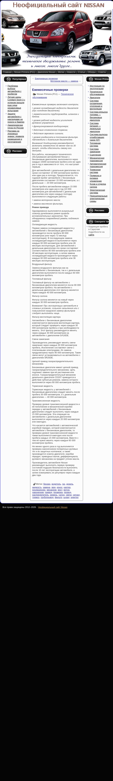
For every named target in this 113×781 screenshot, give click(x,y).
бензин (46, 484)
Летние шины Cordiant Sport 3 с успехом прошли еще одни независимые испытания (16, 104)
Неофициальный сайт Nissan (52, 507)
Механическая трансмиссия (97, 159)
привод (48, 492)
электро (74, 497)
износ (60, 487)
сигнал (76, 495)
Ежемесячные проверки (50, 89)
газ (63, 484)
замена (46, 487)
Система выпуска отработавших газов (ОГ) (98, 137)
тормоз (35, 497)
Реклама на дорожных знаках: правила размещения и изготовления (16, 136)
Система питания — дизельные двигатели (95, 127)
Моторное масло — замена (64, 81)
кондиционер (39, 490)
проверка (58, 492)
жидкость (37, 487)
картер (67, 487)
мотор (67, 490)
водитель (56, 484)
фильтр (58, 497)
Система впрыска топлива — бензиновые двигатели (99, 116)
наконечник (38, 492)
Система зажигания (95, 150)
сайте (91, 235)
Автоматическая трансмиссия (98, 165)
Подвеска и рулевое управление (96, 178)
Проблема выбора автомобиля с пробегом (14, 90)
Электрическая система (97, 191)
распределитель (40, 495)
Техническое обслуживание (97, 93)
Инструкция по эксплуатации (97, 87)
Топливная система (95, 144)
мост (60, 490)
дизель (69, 484)
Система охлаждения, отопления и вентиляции (96, 104)
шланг (66, 497)
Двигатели (95, 97)
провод (67, 492)
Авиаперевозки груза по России (16, 126)
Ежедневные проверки (46, 78)
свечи (69, 495)
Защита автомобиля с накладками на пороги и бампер (16, 118)
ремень (54, 495)
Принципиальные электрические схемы (98, 199)
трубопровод (47, 497)
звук (53, 487)
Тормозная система (95, 171)
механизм (51, 490)
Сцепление (95, 155)
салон (62, 495)
